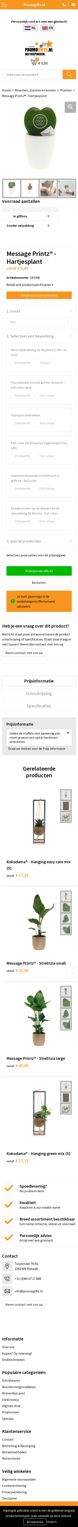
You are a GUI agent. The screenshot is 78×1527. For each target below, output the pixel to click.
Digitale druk (11, 1406)
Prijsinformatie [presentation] (39, 681)
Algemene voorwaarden (19, 1479)
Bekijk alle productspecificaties (29, 285)
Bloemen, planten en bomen (35, 90)
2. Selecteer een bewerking (30, 336)
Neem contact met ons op (24, 653)
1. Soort (13, 311)
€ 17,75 (17, 1160)
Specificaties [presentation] (39, 706)
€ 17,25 (17, 875)
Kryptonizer (10, 1412)
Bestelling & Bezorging (18, 1446)
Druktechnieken (13, 1360)
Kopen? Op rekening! (17, 1353)
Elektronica (10, 1399)
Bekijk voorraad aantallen (39, 295)
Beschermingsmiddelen (19, 1387)
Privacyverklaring (14, 1492)
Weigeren (52, 1521)
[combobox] (32, 74)
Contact (8, 1439)
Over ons (8, 1347)
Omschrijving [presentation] (39, 693)
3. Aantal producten (23, 541)
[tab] (39, 681)
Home (6, 90)
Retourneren (11, 1458)
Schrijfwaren (11, 1380)
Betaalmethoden (14, 1452)
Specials (8, 1418)
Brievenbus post (13, 1393)
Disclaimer (9, 1498)
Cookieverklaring (14, 1485)
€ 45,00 (17, 1065)
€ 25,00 (17, 970)
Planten (66, 90)
